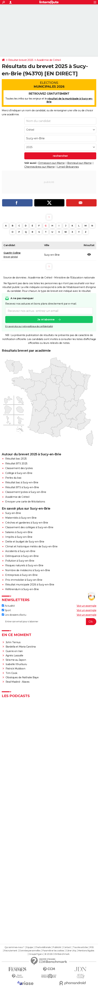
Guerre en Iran (14, 651)
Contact (67, 947)
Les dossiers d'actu (14, 614)
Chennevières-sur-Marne (39, 166)
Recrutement (10, 950)
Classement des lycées (19, 468)
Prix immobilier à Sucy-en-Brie (23, 579)
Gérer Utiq (71, 950)
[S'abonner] (49, 621)
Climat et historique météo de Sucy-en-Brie (31, 546)
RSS (92, 947)
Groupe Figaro (36, 954)
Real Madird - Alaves (18, 681)
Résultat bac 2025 (16, 458)
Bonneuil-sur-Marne (79, 163)
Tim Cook (11, 673)
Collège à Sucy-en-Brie (18, 473)
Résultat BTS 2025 (16, 463)
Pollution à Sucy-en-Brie (19, 560)
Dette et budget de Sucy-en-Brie (24, 541)
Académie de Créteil (49, 60)
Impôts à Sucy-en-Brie (18, 536)
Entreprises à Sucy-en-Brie (21, 575)
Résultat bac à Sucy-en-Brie (21, 482)
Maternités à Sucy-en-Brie (21, 517)
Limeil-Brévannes (68, 166)
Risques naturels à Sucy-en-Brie (24, 565)
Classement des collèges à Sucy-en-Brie (29, 527)
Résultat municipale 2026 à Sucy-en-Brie (29, 584)
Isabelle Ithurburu (16, 664)
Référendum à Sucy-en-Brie (22, 589)
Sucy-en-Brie (13, 513)
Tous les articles (80, 947)
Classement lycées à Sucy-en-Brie (25, 492)
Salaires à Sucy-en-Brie (19, 532)
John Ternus (13, 642)
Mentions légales (86, 950)
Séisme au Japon (16, 659)
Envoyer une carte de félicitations (25, 501)
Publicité (57, 947)
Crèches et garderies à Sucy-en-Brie (26, 522)
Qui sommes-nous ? (14, 947)
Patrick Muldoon (15, 668)
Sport (6, 610)
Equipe (29, 947)
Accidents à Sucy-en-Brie (20, 551)
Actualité (8, 605)
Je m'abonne (46, 319)
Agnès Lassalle (14, 655)
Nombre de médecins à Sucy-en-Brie (27, 570)
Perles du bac (13, 477)
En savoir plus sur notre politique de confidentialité (29, 326)
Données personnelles (29, 950)
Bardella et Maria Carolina (21, 646)
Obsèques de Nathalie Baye (22, 677)
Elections (49, 85)
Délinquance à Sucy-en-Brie (21, 556)
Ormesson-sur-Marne (51, 163)
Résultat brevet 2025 (20, 60)
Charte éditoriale (43, 947)
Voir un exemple (86, 605)
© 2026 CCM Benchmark (57, 954)
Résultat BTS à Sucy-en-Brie (22, 487)
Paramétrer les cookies (53, 950)
